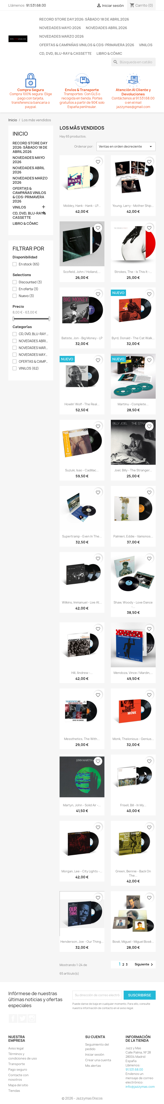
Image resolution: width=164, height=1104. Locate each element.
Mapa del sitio (18, 1085)
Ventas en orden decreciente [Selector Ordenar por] (126, 146)
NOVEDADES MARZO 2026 (61, 36)
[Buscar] (133, 62)
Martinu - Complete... (133, 404)
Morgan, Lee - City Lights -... (82, 871)
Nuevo (26, 296)
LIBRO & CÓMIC (109, 53)
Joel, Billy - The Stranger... (133, 470)
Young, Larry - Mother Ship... (133, 206)
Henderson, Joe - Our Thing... (82, 942)
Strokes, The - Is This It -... (133, 272)
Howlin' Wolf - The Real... (82, 404)
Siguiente (144, 964)
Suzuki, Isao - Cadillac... (82, 470)
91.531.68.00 (36, 5)
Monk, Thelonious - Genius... (133, 739)
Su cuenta (95, 1036)
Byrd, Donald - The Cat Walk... (133, 338)
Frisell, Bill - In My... (133, 805)
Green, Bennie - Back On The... (133, 873)
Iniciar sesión (94, 1054)
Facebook (13, 1018)
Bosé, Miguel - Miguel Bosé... (133, 942)
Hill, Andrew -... (82, 673)
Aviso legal (15, 1048)
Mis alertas (93, 1066)
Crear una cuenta (98, 1060)
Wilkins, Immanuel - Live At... (82, 602)
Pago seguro (17, 1069)
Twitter (22, 1018)
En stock (29, 264)
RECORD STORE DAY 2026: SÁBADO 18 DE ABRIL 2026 (84, 19)
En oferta (28, 289)
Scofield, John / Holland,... (82, 272)
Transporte (16, 1064)
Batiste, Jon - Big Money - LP (82, 338)
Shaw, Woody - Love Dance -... (133, 604)
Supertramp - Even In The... (82, 536)
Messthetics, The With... (82, 739)
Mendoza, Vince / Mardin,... (133, 673)
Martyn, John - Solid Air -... (82, 805)
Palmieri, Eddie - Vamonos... (133, 536)
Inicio (20, 133)
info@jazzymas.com (140, 1087)
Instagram (32, 1018)
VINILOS (145, 45)
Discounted (30, 282)
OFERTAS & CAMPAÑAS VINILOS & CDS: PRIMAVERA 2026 (86, 45)
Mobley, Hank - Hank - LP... (82, 206)
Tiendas (14, 1091)
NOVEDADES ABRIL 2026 (106, 27)
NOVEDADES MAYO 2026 (60, 27)
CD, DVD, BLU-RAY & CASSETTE (65, 53)
